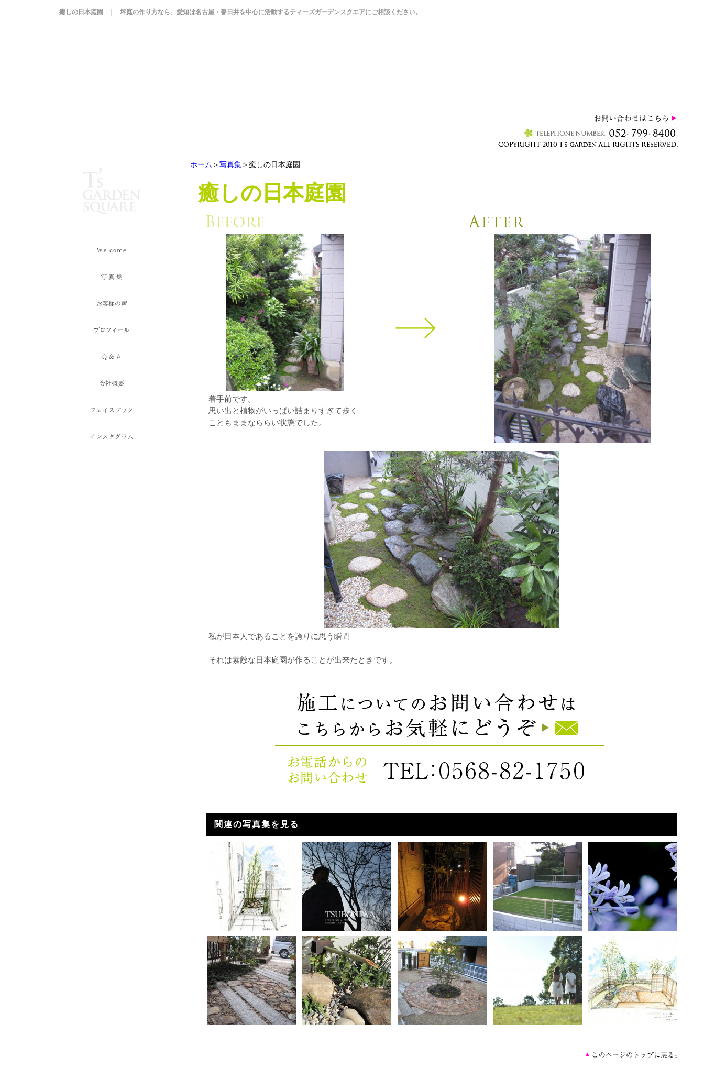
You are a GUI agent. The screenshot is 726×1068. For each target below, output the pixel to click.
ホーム (201, 164)
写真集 (230, 164)
